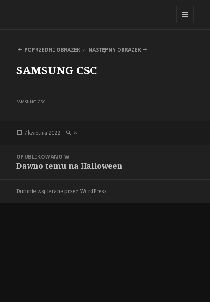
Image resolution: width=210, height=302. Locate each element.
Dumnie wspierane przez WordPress (61, 191)
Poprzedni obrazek (52, 49)
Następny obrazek (114, 49)
